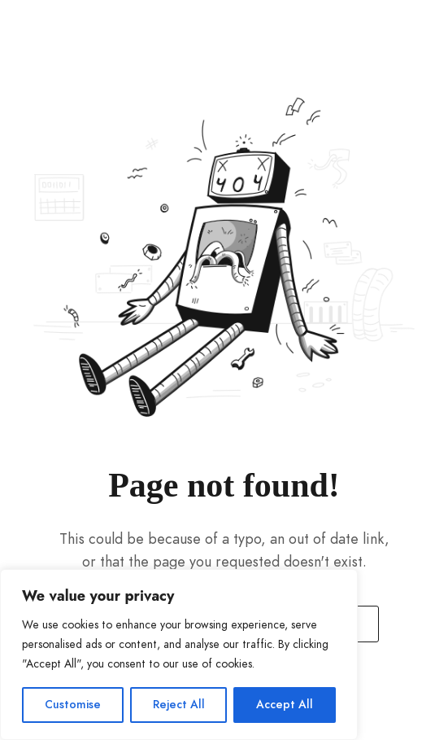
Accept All (284, 704)
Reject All (179, 704)
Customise (73, 704)
